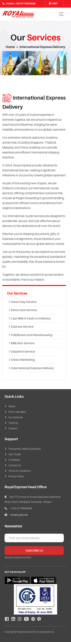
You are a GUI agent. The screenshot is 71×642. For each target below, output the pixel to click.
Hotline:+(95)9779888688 (19, 3)
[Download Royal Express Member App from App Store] (44, 580)
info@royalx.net (19, 514)
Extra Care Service (23, 310)
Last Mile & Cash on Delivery (30, 318)
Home (10, 47)
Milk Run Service (21, 343)
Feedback (14, 459)
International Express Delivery (31, 368)
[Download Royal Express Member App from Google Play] (18, 580)
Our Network (15, 417)
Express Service (21, 326)
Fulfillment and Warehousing (30, 335)
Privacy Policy (16, 476)
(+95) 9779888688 (18, 508)
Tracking (13, 422)
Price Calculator (17, 411)
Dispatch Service (22, 351)
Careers (12, 428)
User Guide (14, 454)
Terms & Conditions (19, 470)
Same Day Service (23, 302)
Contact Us (14, 465)
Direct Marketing (22, 360)
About (11, 406)
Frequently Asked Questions (24, 448)
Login (54, 3)
